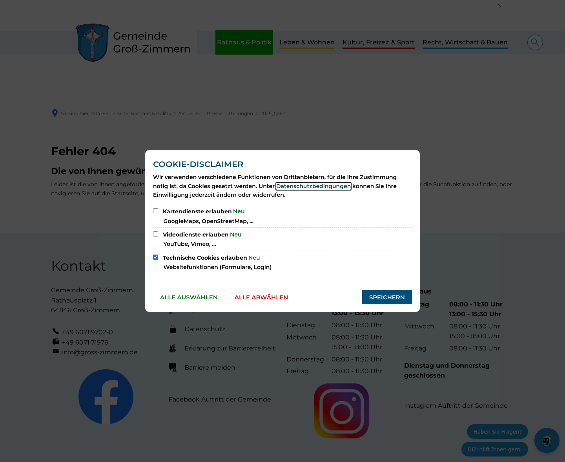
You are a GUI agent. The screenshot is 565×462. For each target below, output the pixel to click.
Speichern (387, 297)
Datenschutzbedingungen (313, 186)
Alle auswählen (189, 297)
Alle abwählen (261, 297)
